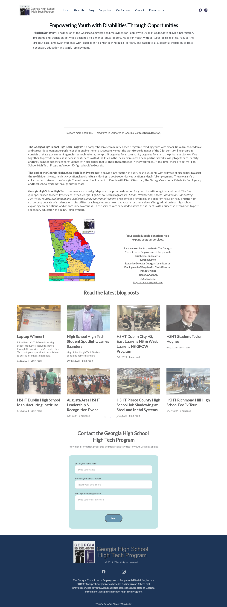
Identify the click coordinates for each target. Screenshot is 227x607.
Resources (154, 10)
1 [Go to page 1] (110, 417)
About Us (78, 10)
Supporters (105, 10)
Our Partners (123, 10)
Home (65, 10)
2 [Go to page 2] (116, 417)
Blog (91, 10)
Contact (139, 10)
